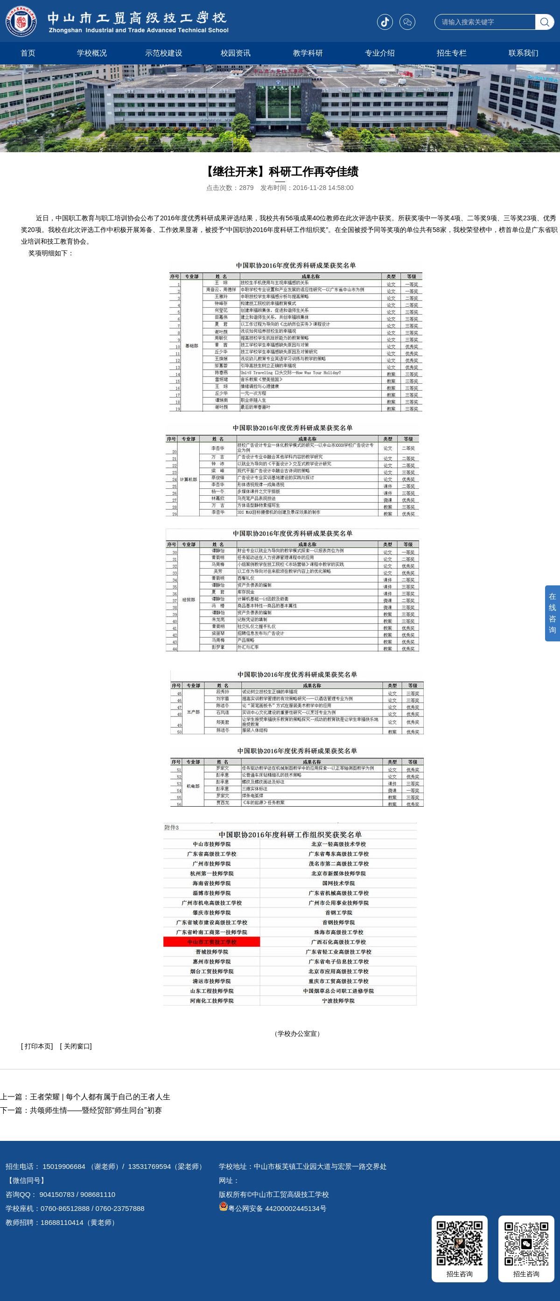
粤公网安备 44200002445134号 (273, 1208)
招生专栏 (452, 53)
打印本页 (38, 1046)
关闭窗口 (76, 1046)
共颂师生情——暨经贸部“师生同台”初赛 (96, 1110)
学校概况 (92, 53)
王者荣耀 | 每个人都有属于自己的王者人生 (100, 1097)
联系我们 (524, 53)
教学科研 (308, 53)
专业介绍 (380, 53)
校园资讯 (236, 53)
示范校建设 (163, 53)
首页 (28, 53)
